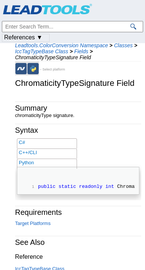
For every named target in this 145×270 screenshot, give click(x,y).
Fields (81, 51)
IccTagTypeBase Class (41, 51)
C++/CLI (28, 152)
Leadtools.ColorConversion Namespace (61, 45)
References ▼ (23, 37)
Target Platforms (33, 224)
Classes (123, 45)
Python (26, 162)
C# (22, 142)
